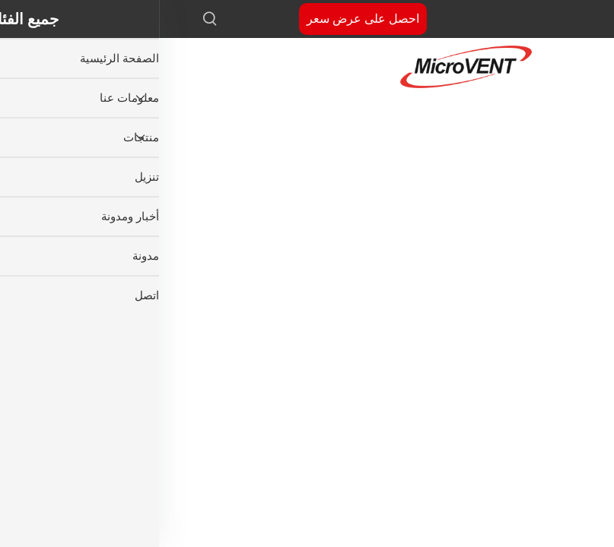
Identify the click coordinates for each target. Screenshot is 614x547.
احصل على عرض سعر (204, 18)
